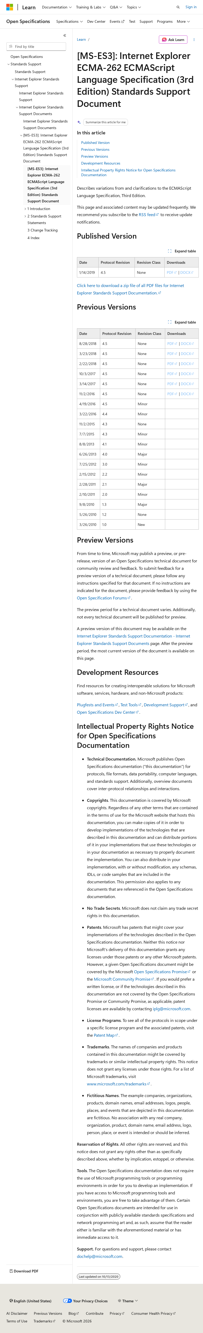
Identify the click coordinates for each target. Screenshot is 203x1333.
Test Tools (129, 704)
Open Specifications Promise (160, 971)
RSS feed (147, 214)
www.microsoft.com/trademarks (116, 1083)
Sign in (191, 6)
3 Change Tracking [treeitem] (42, 230)
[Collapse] (64, 35)
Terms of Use (16, 1320)
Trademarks (43, 1320)
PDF (170, 272)
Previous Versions (95, 149)
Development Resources (100, 163)
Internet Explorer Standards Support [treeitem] (41, 96)
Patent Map (104, 1035)
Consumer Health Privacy (151, 1313)
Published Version (95, 142)
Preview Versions (94, 156)
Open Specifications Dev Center (106, 712)
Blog (72, 1313)
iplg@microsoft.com (171, 1008)
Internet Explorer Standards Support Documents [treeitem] (45, 124)
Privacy (115, 1313)
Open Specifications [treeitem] (27, 56)
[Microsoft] (9, 7)
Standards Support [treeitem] (30, 71)
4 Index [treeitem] (33, 237)
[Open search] (178, 7)
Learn (81, 39)
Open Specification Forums (102, 597)
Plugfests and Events (95, 704)
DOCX (185, 272)
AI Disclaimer (16, 1313)
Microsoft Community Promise (122, 979)
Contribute (94, 1313)
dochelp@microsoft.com (99, 1256)
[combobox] (36, 46)
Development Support (164, 704)
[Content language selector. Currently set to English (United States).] (30, 1301)
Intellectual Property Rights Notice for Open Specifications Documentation (128, 172)
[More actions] (194, 39)
